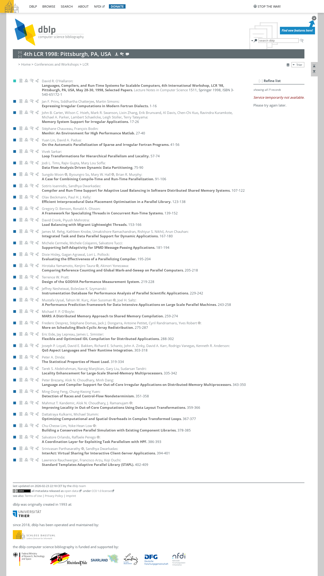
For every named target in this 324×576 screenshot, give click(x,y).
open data (71, 491)
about (83, 6)
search (67, 6)
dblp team (79, 486)
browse (48, 6)
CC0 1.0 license (101, 491)
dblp (33, 6)
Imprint (71, 496)
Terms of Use (33, 496)
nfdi (97, 6)
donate (117, 6)
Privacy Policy (54, 496)
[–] (261, 80)
